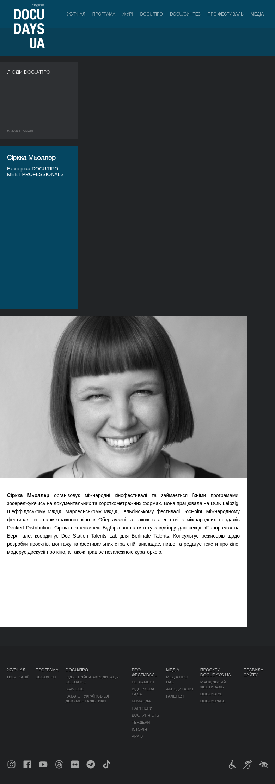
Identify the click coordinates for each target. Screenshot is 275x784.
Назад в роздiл (20, 130)
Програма (103, 14)
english (38, 5)
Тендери (141, 722)
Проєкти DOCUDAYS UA (215, 672)
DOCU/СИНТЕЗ (185, 14)
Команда (141, 701)
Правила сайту (253, 672)
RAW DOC (75, 689)
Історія (139, 729)
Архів (137, 736)
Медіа (257, 14)
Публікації (17, 677)
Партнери (142, 708)
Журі (127, 14)
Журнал (76, 14)
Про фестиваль (226, 14)
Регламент (143, 682)
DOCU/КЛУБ (211, 694)
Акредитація (179, 689)
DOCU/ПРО (151, 14)
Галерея (175, 696)
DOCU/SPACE (213, 701)
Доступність (145, 715)
